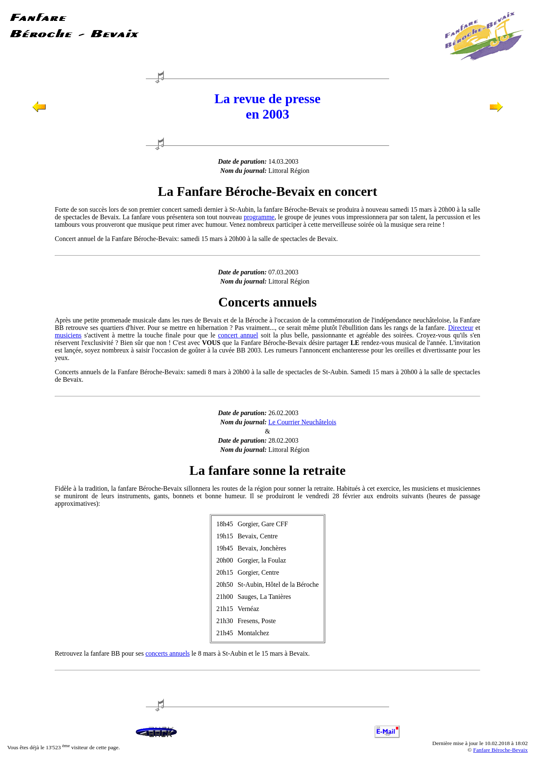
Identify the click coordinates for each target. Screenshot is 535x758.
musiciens (68, 335)
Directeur (460, 327)
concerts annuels (167, 653)
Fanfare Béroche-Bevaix (500, 750)
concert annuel (238, 335)
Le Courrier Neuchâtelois (302, 422)
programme (259, 217)
